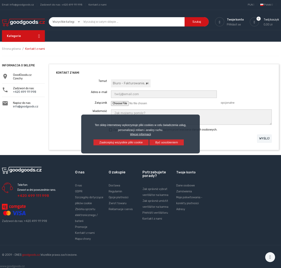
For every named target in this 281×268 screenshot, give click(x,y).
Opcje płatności (118, 197)
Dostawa (114, 185)
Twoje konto (186, 172)
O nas (78, 185)
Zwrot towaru (117, 203)
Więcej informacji (140, 134)
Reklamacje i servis (121, 209)
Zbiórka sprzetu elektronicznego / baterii (86, 215)
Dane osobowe (185, 185)
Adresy (180, 209)
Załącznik (101, 102)
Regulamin (115, 191)
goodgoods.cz (31, 255)
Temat (102, 81)
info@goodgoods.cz (25, 106)
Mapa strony (83, 239)
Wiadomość (99, 111)
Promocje (81, 227)
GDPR (78, 191)
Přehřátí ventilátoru (155, 212)
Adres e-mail (99, 92)
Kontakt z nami (98, 4)
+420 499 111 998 (24, 92)
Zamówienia (184, 191)
